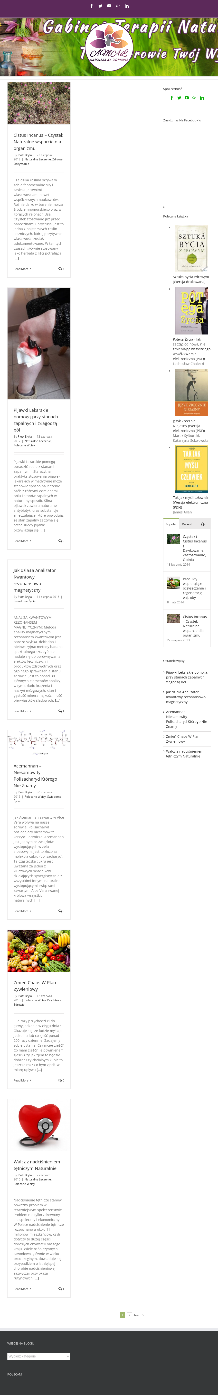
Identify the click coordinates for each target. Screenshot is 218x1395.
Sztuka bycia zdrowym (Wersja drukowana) (191, 217)
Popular (171, 462)
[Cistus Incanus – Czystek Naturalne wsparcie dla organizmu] (173, 554)
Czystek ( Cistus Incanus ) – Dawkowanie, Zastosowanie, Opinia (195, 486)
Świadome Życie (25, 601)
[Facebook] (172, 98)
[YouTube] (187, 98)
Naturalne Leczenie (38, 159)
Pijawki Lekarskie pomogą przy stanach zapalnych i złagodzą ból (187, 615)
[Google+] (194, 98)
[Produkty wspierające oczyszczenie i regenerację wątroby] (173, 516)
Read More (21, 269)
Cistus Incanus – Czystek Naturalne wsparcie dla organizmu (38, 141)
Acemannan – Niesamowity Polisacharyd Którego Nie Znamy (186, 657)
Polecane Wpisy (24, 445)
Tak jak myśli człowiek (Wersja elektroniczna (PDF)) (190, 440)
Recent (187, 462)
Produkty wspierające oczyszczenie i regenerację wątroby (194, 526)
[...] (16, 258)
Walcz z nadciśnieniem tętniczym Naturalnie (184, 691)
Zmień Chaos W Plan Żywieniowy (182, 676)
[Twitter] (179, 98)
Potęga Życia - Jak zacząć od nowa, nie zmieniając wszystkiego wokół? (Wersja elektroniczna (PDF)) (192, 287)
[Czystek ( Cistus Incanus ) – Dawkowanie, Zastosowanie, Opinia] (173, 474)
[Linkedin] (202, 98)
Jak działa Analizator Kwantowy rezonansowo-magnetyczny (186, 635)
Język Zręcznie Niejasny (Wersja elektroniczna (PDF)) (189, 363)
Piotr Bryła (25, 155)
